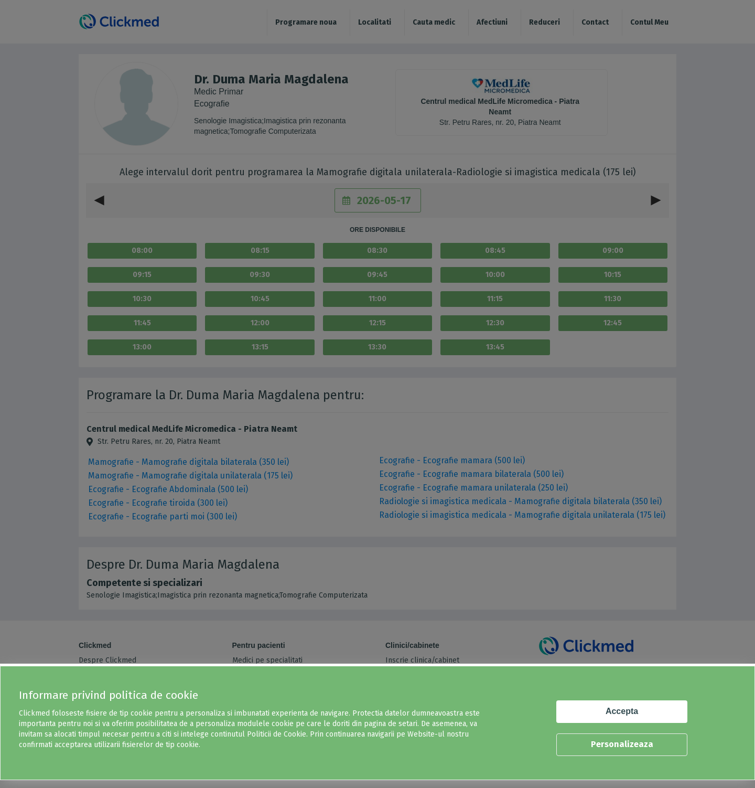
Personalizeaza (622, 744)
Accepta (622, 711)
